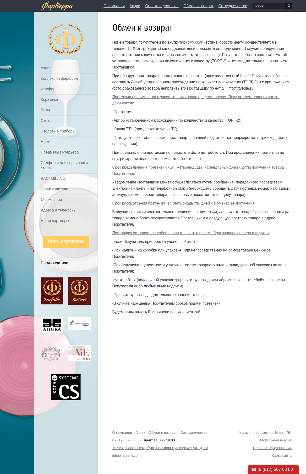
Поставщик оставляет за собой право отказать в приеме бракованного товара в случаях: (191, 233)
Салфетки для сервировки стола (64, 165)
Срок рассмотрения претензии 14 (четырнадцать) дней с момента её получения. (184, 203)
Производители (54, 189)
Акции (135, 6)
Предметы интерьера (60, 152)
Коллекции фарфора (59, 78)
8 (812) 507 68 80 (126, 440)
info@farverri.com (126, 455)
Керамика (49, 99)
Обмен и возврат (198, 6)
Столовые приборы (58, 131)
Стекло (47, 121)
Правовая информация (272, 448)
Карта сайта (282, 455)
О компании (114, 6)
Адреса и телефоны (58, 210)
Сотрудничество (232, 6)
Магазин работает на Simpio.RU (265, 432)
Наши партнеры (55, 221)
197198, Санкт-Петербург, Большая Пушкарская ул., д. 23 (160, 448)
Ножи (45, 142)
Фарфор (48, 89)
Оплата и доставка (162, 6)
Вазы (45, 110)
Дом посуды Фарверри (56, 32)
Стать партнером (66, 241)
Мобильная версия (276, 440)
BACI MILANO (53, 179)
